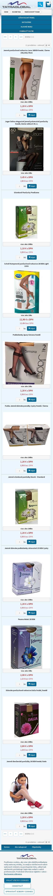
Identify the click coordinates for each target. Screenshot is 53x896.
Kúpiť (31, 115)
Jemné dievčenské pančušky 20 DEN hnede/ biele (26, 761)
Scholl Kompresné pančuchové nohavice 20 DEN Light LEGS (26, 265)
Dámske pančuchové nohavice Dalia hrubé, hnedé (26, 690)
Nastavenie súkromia (13, 874)
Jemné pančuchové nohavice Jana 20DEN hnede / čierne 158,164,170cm (26, 51)
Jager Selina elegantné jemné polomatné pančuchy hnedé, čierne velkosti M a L (26, 122)
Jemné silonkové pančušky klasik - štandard (26, 477)
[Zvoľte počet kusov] (19, 115)
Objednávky (36, 847)
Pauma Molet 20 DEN (26, 619)
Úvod (6, 12)
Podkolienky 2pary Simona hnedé (26, 335)
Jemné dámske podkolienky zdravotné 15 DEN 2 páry (26, 548)
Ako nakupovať (21, 847)
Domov (7, 847)
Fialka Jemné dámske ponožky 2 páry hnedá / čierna (26, 406)
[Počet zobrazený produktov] (47, 45)
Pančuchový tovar (32, 12)
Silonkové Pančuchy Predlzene (26, 192)
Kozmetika (16, 12)
